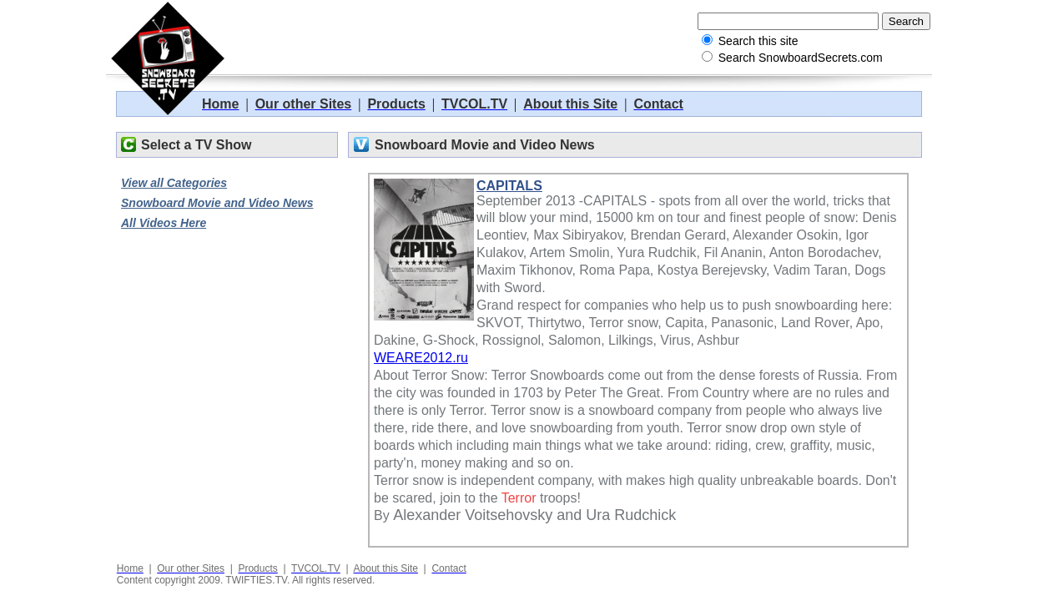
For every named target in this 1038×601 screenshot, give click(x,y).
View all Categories (174, 182)
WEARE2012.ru (421, 358)
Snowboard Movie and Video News (217, 203)
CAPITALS (509, 186)
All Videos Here (163, 223)
